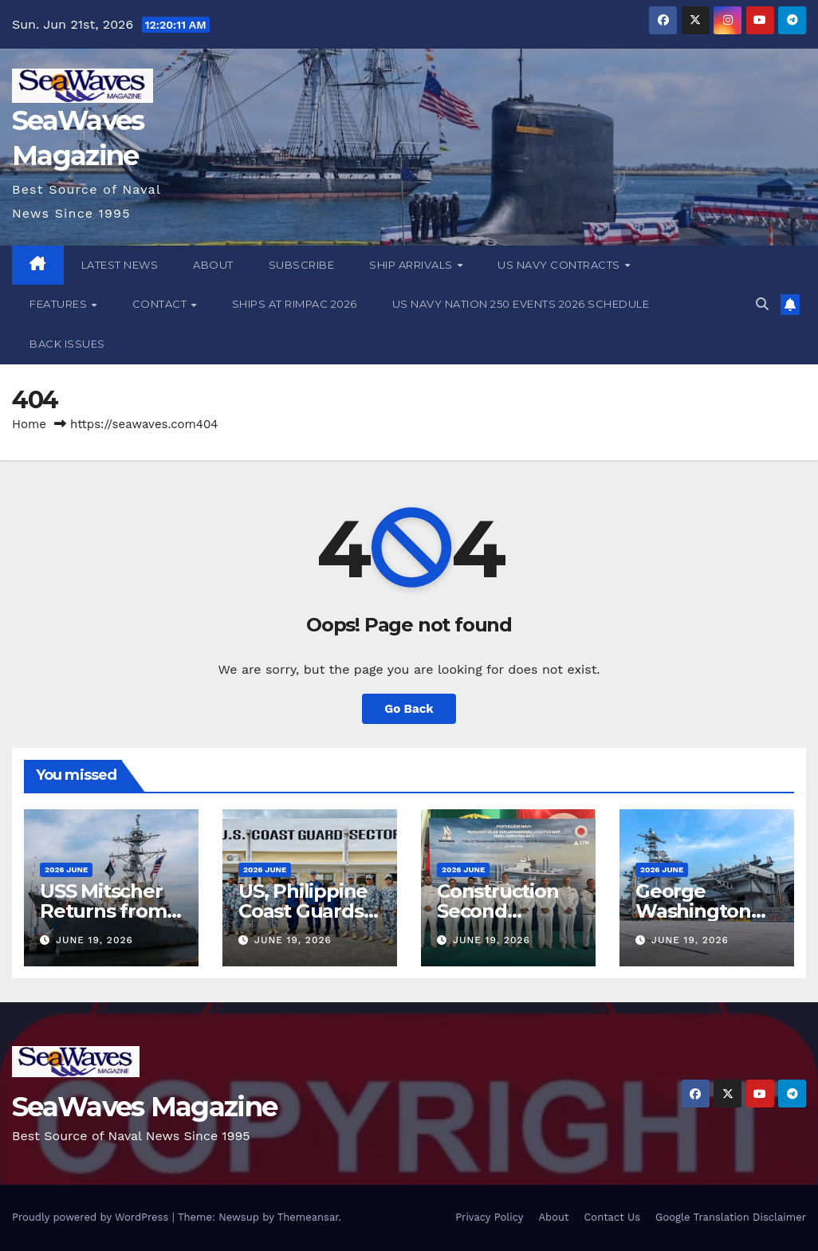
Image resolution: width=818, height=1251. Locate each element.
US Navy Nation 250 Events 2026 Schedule (521, 303)
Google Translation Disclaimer (730, 1217)
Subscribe (302, 264)
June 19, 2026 (94, 940)
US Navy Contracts (560, 264)
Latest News (120, 264)
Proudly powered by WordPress (92, 1217)
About (213, 264)
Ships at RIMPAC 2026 (294, 303)
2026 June (66, 869)
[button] (762, 304)
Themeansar (308, 1217)
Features (59, 303)
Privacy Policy (489, 1217)
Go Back (409, 709)
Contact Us (612, 1217)
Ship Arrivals (412, 264)
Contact (161, 303)
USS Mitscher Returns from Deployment (103, 910)
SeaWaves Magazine (144, 1106)
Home (29, 424)
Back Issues (67, 343)
